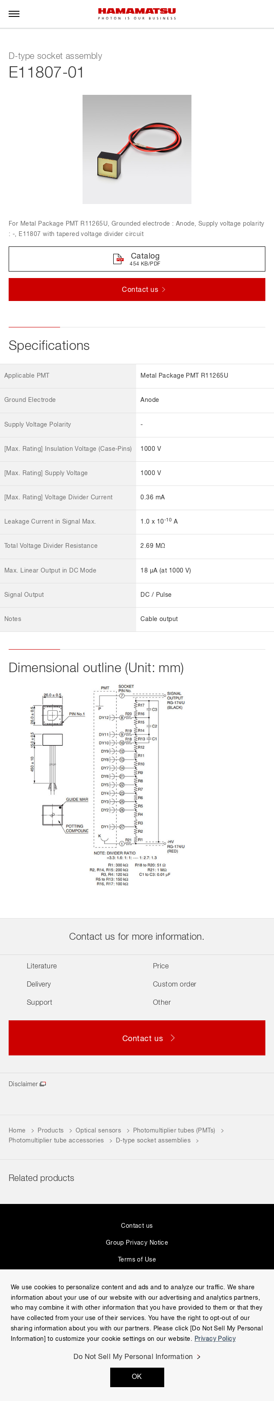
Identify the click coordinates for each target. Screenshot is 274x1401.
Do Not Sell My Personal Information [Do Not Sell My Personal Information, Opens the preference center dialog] (133, 1357)
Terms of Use (137, 1260)
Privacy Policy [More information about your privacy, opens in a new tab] (215, 1339)
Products (51, 1131)
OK (137, 1377)
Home (17, 1131)
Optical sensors (98, 1131)
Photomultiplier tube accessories (56, 1141)
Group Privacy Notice (137, 1243)
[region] (137, 1335)
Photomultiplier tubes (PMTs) (174, 1131)
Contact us (137, 1226)
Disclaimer (23, 1084)
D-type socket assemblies (153, 1141)
